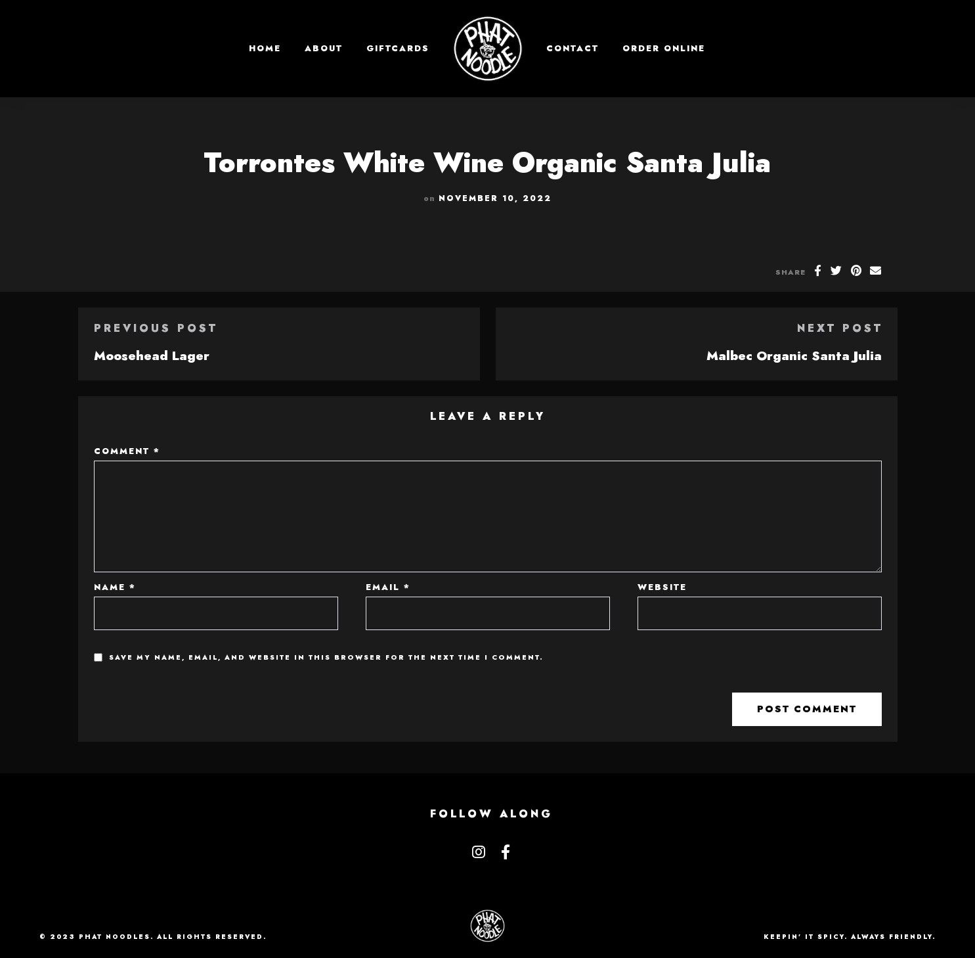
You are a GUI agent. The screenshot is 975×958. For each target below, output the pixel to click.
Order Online (663, 48)
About (324, 48)
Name (115, 587)
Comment (127, 451)
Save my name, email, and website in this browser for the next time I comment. (326, 657)
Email (388, 587)
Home (265, 48)
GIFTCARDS (397, 48)
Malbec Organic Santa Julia (794, 355)
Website (662, 587)
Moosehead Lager (151, 355)
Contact (572, 48)
